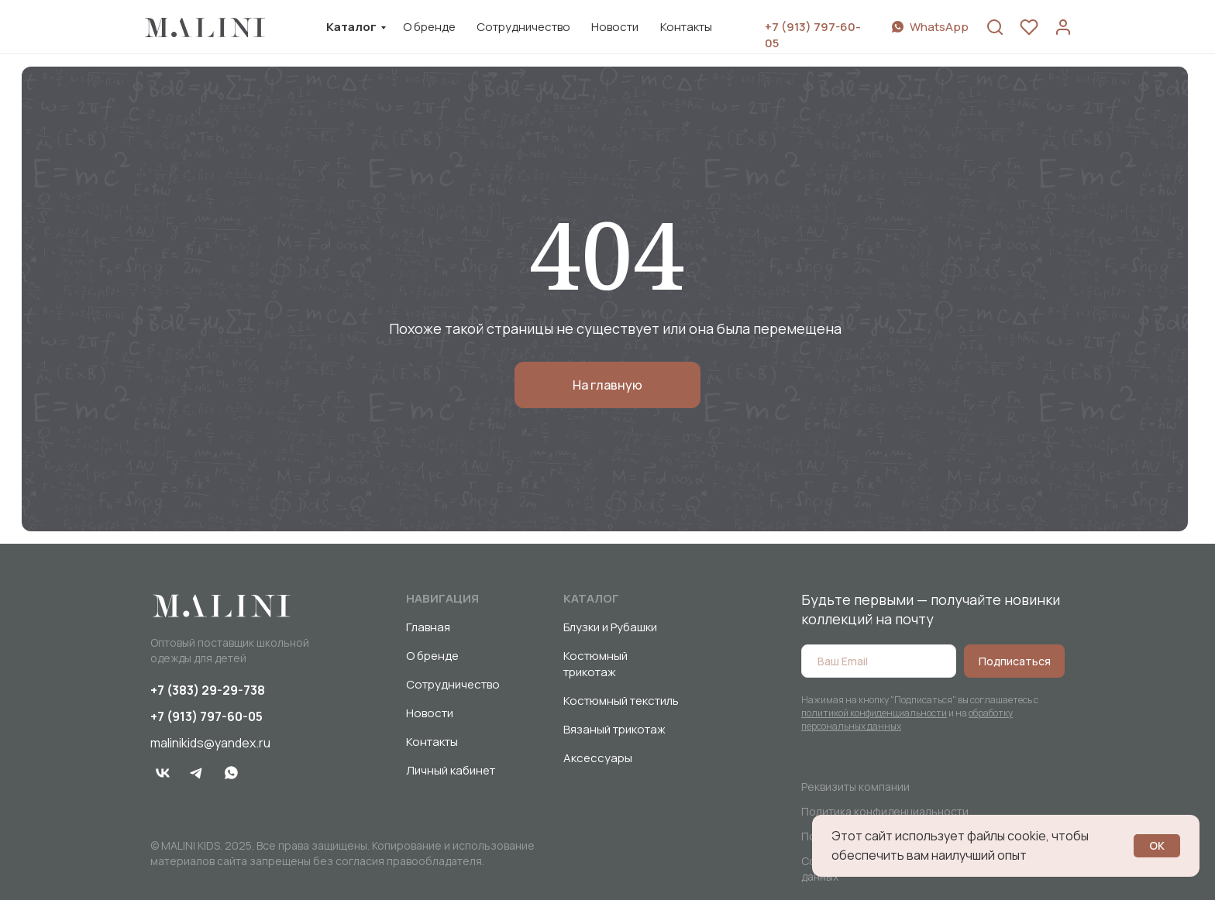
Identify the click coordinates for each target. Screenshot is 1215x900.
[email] (878, 661)
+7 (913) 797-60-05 (206, 716)
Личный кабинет (450, 770)
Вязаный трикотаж (614, 729)
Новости (614, 27)
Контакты (686, 27)
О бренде (429, 27)
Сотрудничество (523, 27)
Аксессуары (597, 758)
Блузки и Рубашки (610, 627)
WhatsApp (939, 27)
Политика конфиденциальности (885, 811)
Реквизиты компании (855, 786)
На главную (607, 384)
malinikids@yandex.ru (210, 742)
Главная (428, 627)
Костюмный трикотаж (595, 664)
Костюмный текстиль (621, 700)
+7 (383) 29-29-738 (207, 690)
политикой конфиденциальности (874, 713)
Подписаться (1015, 661)
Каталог (351, 27)
